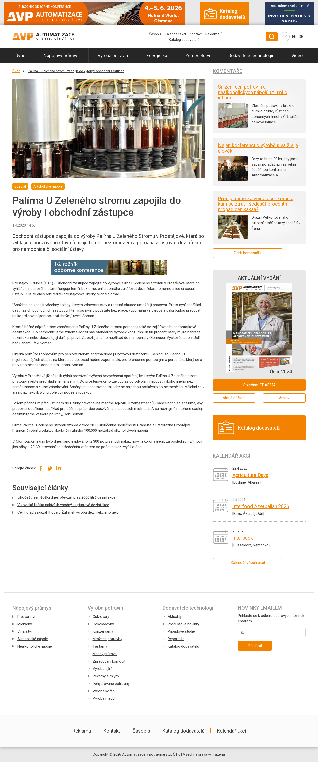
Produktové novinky (183, 624)
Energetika (156, 55)
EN (294, 37)
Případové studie (181, 631)
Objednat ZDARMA (259, 385)
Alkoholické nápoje (32, 639)
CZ (284, 37)
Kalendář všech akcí (248, 562)
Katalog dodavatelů (184, 40)
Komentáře (227, 71)
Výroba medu (104, 698)
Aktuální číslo (234, 398)
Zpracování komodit (109, 661)
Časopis (155, 34)
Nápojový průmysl (62, 55)
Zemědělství (197, 55)
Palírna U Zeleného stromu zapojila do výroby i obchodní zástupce (76, 71)
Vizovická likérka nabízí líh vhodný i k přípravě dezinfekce (63, 505)
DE (301, 37)
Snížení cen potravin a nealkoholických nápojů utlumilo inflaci (252, 92)
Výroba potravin (113, 55)
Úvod (20, 55)
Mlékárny (24, 624)
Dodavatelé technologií (250, 55)
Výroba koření (104, 691)
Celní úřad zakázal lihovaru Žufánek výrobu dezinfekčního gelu (68, 512)
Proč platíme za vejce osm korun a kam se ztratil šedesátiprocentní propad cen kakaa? (255, 204)
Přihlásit (255, 645)
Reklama (212, 34)
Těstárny (100, 646)
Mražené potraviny (107, 639)
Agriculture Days (250, 475)
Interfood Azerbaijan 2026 (260, 506)
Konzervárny (103, 631)
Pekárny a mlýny (106, 676)
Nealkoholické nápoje (34, 646)
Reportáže (176, 639)
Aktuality (175, 616)
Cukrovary (101, 616)
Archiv (284, 398)
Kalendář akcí (175, 34)
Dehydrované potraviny (111, 683)
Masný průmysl (105, 654)
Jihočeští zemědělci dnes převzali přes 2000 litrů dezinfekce (66, 497)
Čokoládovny (103, 624)
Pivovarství (26, 616)
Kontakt (196, 34)
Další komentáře (248, 253)
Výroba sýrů (102, 668)
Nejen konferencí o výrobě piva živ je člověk (258, 148)
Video (297, 55)
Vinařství (24, 631)
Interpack (242, 538)
